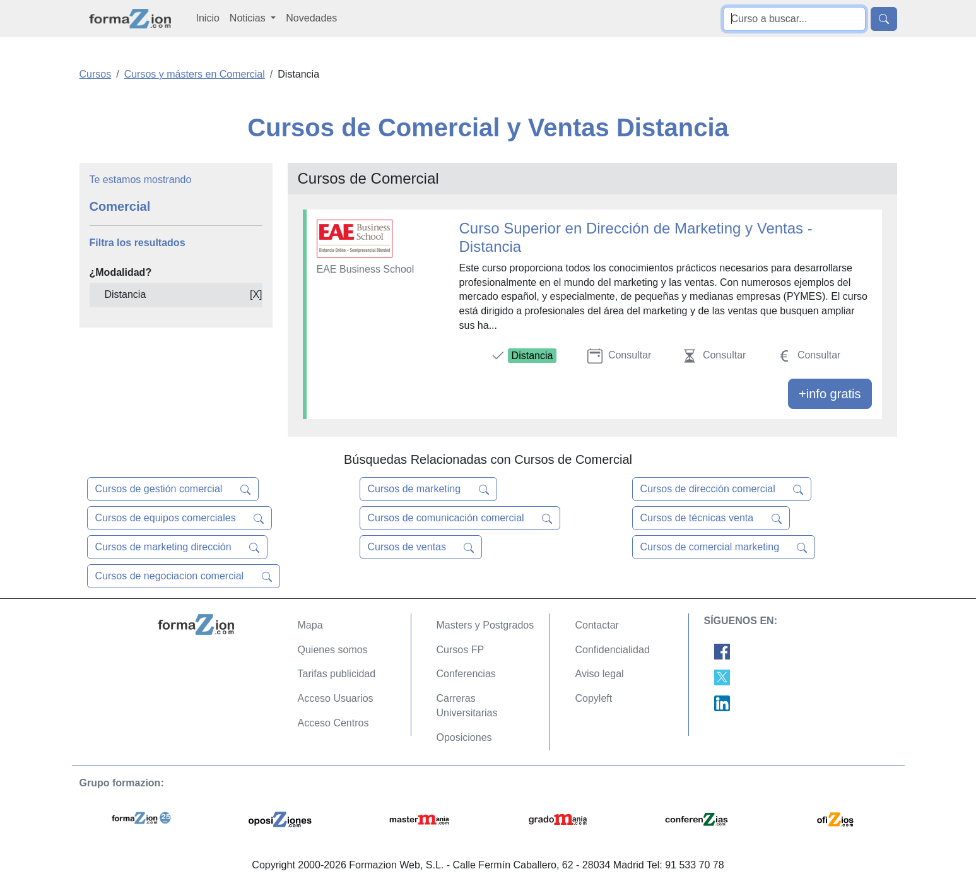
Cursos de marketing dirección (177, 547)
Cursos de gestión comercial (172, 489)
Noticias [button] (249, 18)
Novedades (311, 18)
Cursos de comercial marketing (724, 547)
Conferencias (466, 673)
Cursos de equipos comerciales (179, 518)
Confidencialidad (612, 649)
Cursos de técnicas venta (711, 518)
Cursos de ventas (421, 547)
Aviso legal (599, 673)
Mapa (310, 625)
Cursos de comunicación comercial (460, 518)
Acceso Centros (333, 723)
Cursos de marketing (428, 489)
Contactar (597, 625)
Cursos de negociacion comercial (183, 576)
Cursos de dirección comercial (722, 489)
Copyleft (594, 698)
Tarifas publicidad (337, 673)
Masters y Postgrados (485, 625)
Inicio (208, 18)
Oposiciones (464, 737)
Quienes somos (333, 649)
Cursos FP (461, 649)
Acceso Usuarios (335, 698)
